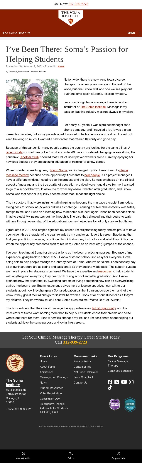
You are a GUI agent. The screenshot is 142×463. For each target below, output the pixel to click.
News (61, 66)
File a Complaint (83, 377)
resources (105, 271)
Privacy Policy (82, 361)
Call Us (70, 456)
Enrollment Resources (94, 426)
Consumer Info (83, 366)
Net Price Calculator (86, 372)
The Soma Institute (16, 33)
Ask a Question (23, 456)
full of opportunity (104, 308)
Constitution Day (50, 398)
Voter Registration (51, 393)
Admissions (46, 372)
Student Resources (51, 387)
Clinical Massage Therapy (118, 363)
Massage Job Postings (54, 377)
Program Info (118, 456)
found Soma (58, 170)
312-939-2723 (78, 4)
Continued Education (120, 370)
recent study (14, 152)
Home (43, 361)
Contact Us (80, 382)
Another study (29, 157)
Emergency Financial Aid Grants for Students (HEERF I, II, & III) (54, 408)
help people (92, 175)
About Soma (47, 366)
